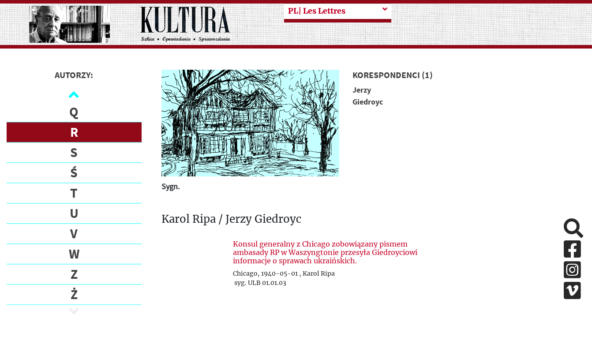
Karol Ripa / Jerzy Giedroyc (231, 219)
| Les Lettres (316, 11)
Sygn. (170, 186)
